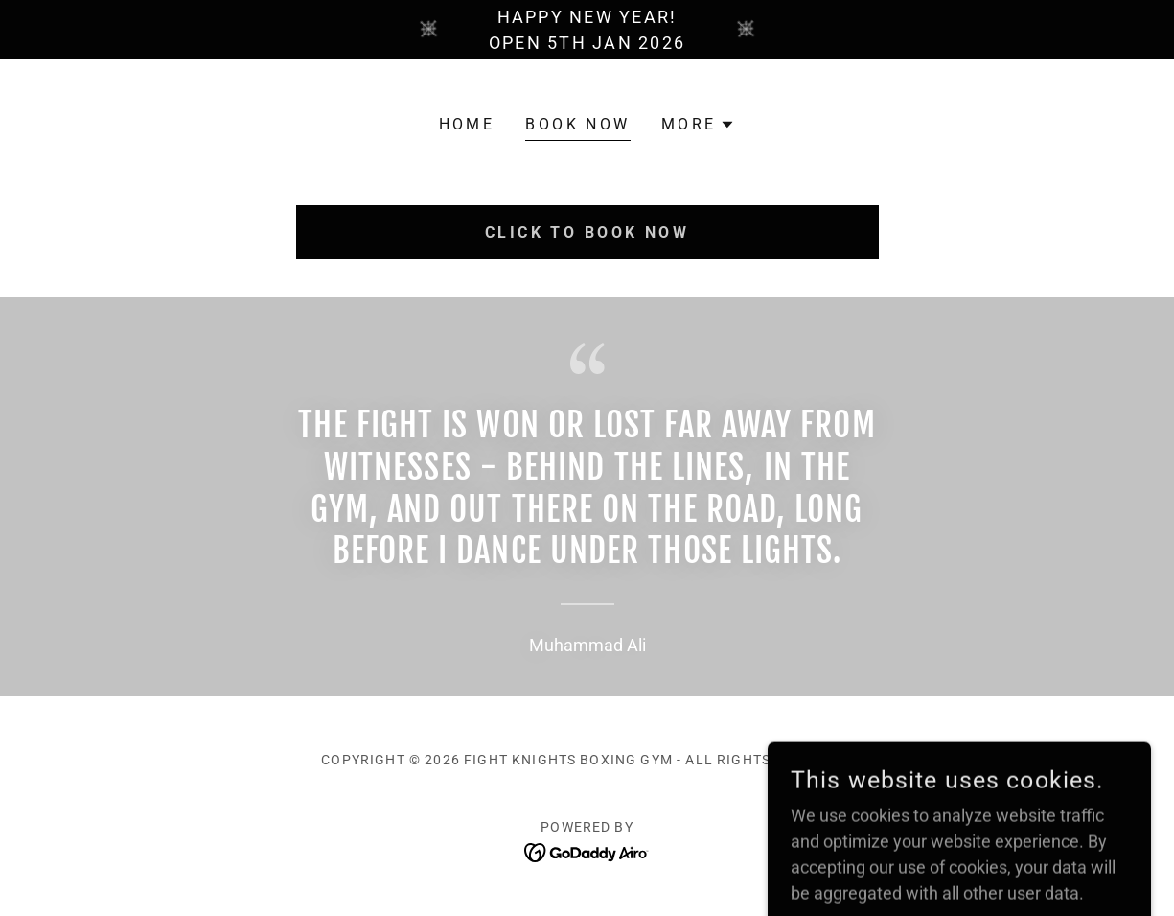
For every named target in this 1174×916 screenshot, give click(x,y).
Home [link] (467, 124)
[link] (587, 851)
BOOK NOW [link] (577, 124)
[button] (698, 124)
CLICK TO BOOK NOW (587, 232)
